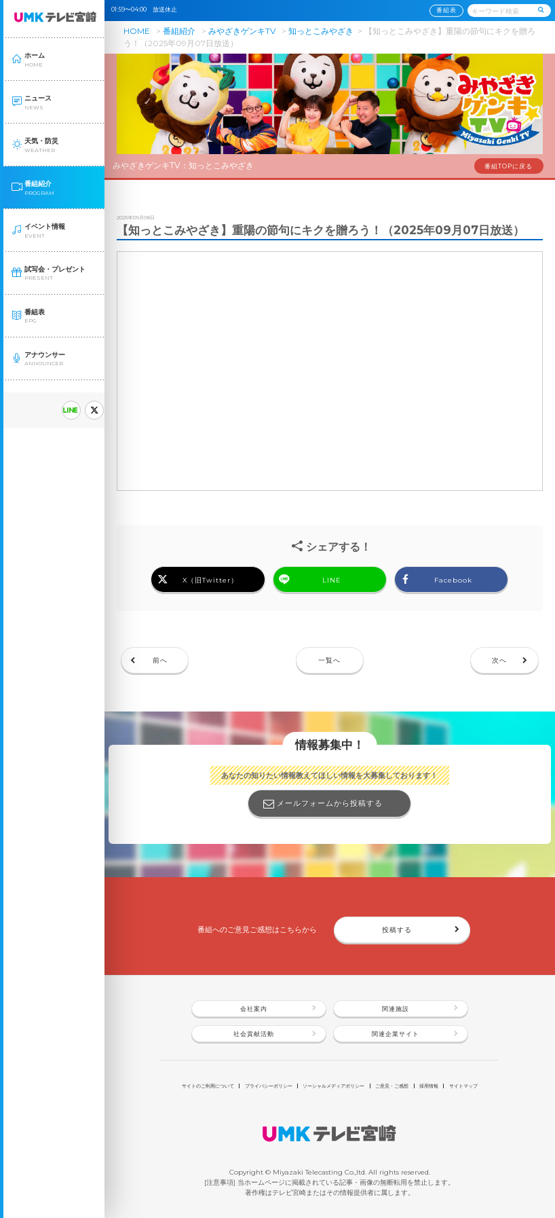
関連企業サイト (395, 1034)
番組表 (446, 10)
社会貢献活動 (253, 1034)
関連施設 (395, 1008)
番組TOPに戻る (508, 166)
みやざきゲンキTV (241, 31)
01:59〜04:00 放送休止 (147, 9)
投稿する (397, 929)
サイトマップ (463, 1086)
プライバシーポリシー (268, 1086)
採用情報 (428, 1086)
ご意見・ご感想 (391, 1086)
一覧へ (329, 660)
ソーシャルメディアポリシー (333, 1086)
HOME (136, 31)
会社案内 (253, 1008)
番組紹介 (179, 31)
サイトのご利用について (208, 1086)
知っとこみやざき (320, 31)
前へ (160, 660)
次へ (499, 660)
